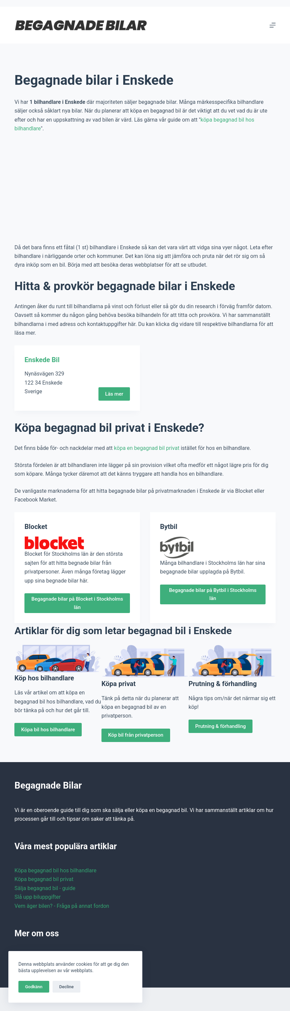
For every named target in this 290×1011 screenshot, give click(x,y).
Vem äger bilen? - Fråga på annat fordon (61, 906)
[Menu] (273, 25)
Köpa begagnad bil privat (43, 879)
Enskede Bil (41, 360)
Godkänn (34, 986)
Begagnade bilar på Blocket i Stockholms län (77, 603)
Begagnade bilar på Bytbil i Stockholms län (213, 594)
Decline (66, 986)
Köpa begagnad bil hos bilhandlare (55, 870)
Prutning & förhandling (220, 726)
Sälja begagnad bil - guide (44, 888)
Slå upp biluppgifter (37, 897)
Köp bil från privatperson (135, 735)
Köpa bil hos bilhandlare (48, 730)
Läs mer (114, 394)
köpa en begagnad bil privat (146, 448)
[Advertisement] (144, 188)
